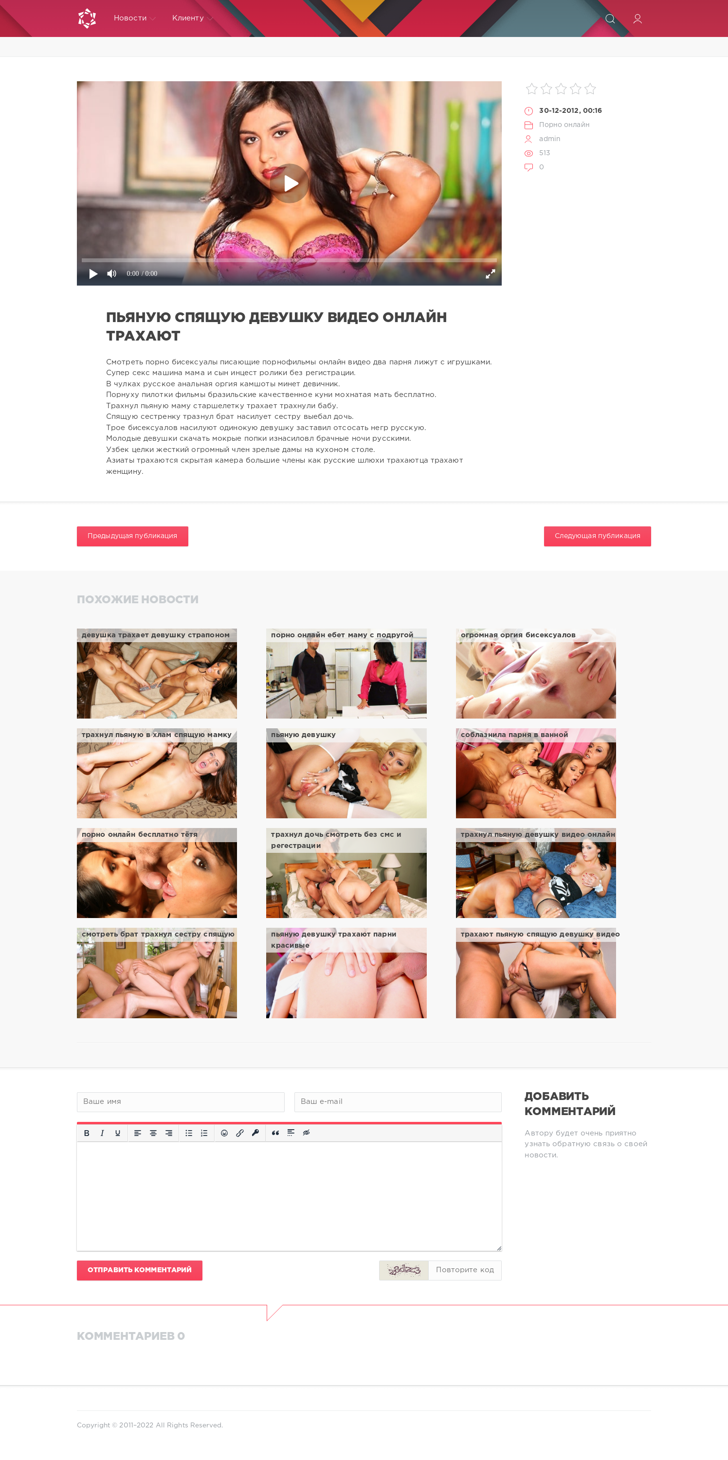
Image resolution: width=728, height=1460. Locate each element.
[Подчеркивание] (118, 1133)
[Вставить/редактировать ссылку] (240, 1133)
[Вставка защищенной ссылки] (255, 1133)
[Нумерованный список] (204, 1133)
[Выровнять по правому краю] (169, 1133)
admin (550, 139)
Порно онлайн (564, 125)
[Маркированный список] (189, 1133)
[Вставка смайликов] (224, 1133)
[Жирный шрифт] (86, 1133)
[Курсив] (102, 1133)
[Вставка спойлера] (291, 1133)
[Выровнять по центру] (153, 1133)
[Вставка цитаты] (275, 1133)
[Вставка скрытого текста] (307, 1133)
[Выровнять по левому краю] (138, 1133)
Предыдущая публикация (133, 536)
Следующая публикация (597, 536)
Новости (135, 18)
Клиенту (192, 18)
